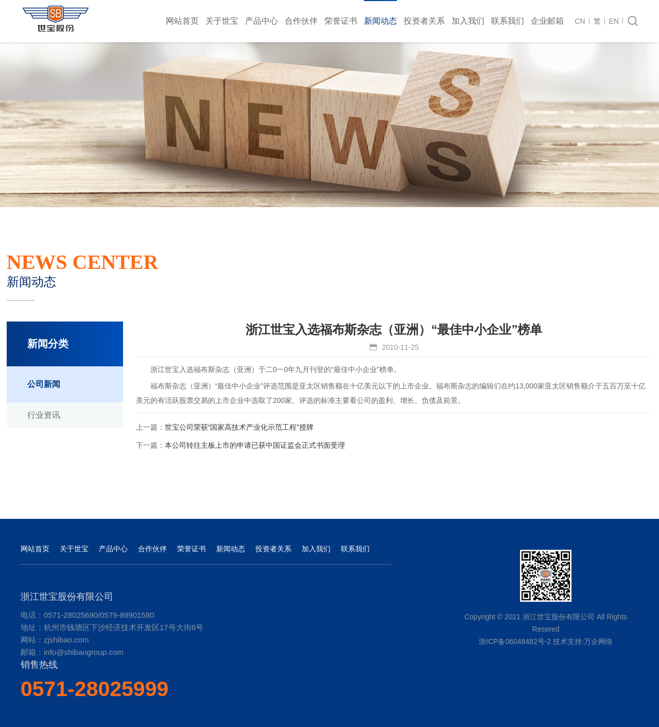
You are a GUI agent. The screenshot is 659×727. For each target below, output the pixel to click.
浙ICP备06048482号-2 (515, 641)
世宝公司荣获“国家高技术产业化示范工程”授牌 (239, 427)
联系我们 (507, 20)
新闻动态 (380, 20)
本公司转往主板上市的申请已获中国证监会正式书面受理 (255, 445)
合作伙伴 (301, 20)
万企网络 (598, 641)
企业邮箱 (547, 20)
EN (614, 21)
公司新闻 (43, 384)
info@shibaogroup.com (83, 652)
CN (580, 21)
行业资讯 (43, 415)
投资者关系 (424, 20)
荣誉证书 (340, 20)
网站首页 (182, 20)
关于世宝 (221, 20)
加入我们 (468, 20)
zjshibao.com (66, 639)
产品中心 (261, 20)
